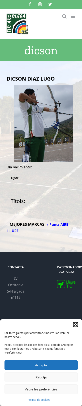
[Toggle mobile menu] (73, 16)
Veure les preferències (41, 389)
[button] (75, 324)
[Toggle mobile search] (64, 16)
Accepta (41, 365)
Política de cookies (39, 400)
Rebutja (41, 377)
